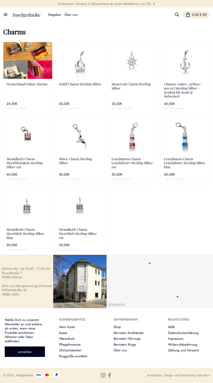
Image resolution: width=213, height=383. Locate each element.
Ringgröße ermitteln (73, 356)
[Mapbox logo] (116, 304)
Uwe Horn (203, 375)
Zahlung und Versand (183, 350)
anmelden (25, 351)
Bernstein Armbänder (129, 332)
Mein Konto (67, 326)
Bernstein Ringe (125, 344)
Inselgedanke (26, 14)
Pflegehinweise (70, 344)
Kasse (63, 332)
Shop (117, 326)
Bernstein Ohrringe (127, 338)
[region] (160, 281)
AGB (171, 326)
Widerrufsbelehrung (182, 344)
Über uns (70, 14)
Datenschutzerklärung (183, 332)
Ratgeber (54, 14)
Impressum (175, 338)
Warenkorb (67, 338)
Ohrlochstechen (70, 350)
